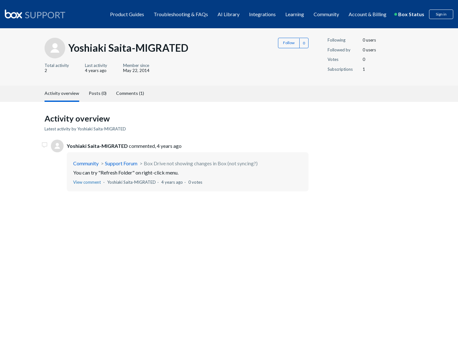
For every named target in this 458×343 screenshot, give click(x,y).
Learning (294, 14)
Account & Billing (367, 14)
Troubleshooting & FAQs (181, 14)
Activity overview (62, 93)
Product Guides (127, 14)
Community (326, 14)
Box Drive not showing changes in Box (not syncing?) (201, 163)
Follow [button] (289, 42)
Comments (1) (130, 93)
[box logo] (35, 14)
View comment (87, 182)
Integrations (262, 14)
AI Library (228, 14)
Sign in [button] (441, 14)
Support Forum (121, 163)
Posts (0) (98, 93)
